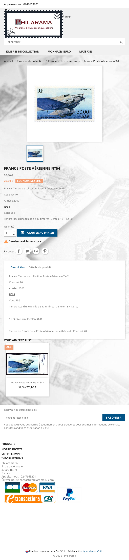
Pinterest (44, 251)
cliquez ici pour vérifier (92, 551)
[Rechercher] (64, 41)
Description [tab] (18, 267)
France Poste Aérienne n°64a (27, 382)
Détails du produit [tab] (40, 267)
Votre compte (12, 454)
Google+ (36, 251)
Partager (18, 251)
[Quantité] (8, 233)
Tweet (27, 251)
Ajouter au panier (37, 233)
